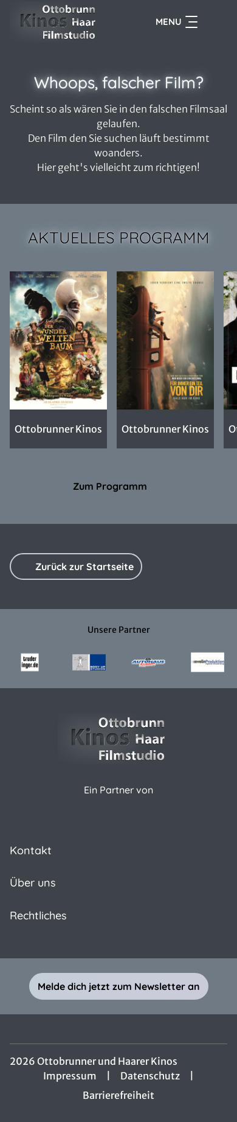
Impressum (70, 1076)
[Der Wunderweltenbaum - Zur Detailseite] (58, 340)
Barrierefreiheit (118, 1095)
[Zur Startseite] (58, 22)
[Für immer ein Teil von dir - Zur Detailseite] (165, 340)
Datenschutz (150, 1076)
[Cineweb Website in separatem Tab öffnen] (118, 802)
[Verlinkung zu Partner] (30, 662)
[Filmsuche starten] (215, 22)
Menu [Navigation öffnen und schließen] (176, 22)
